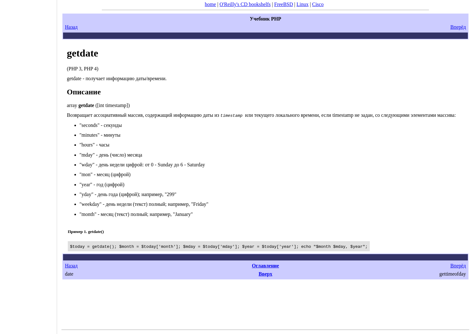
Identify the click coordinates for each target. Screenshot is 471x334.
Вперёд (458, 27)
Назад (71, 27)
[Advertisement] (28, 164)
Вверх (265, 274)
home (210, 4)
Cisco (317, 4)
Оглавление (265, 265)
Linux (303, 4)
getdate (82, 53)
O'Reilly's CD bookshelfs (244, 4)
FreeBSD (283, 4)
